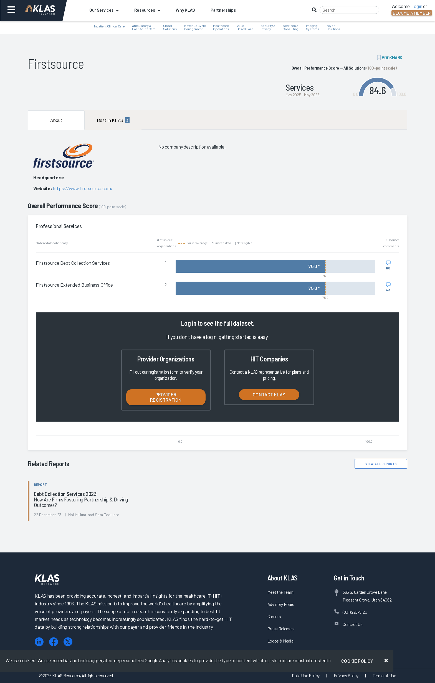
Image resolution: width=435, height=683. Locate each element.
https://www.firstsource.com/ (83, 188)
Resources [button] (147, 9)
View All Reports (381, 463)
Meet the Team (280, 592)
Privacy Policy (346, 675)
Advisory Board (280, 604)
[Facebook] (53, 641)
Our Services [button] (104, 9)
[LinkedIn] (39, 641)
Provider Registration (165, 397)
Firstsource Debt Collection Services (73, 263)
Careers (274, 616)
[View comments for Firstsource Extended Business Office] (388, 287)
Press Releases (281, 628)
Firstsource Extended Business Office (74, 285)
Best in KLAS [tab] (113, 120)
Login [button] (416, 6)
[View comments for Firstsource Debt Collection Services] (388, 265)
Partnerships (223, 9)
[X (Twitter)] (68, 641)
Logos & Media (280, 640)
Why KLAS (185, 9)
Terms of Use (384, 675)
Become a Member (412, 13)
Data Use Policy (306, 675)
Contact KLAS (269, 394)
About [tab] (56, 120)
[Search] (349, 10)
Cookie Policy (357, 661)
